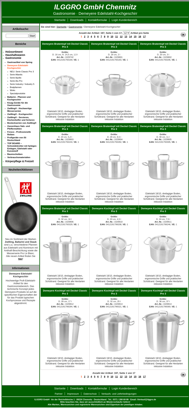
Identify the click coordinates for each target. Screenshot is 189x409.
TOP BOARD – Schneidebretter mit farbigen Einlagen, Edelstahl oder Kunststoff (22, 147)
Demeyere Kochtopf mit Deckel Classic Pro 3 (114, 210)
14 (130, 36)
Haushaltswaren (15, 54)
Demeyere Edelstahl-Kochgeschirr (17, 66)
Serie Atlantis (16, 74)
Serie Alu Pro (16, 81)
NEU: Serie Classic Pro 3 (22, 71)
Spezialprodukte (17, 93)
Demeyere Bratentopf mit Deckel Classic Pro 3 (65, 45)
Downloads (76, 19)
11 (116, 36)
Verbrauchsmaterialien (18, 157)
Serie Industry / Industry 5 (22, 84)
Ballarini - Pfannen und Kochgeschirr (19, 98)
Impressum (73, 393)
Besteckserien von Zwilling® (21, 123)
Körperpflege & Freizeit (19, 161)
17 (144, 36)
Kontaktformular (97, 19)
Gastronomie (75, 26)
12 (121, 36)
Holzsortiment (14, 51)
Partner (59, 393)
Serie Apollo (15, 78)
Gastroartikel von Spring (19, 62)
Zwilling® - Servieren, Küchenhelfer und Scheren (21, 118)
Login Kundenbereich (124, 19)
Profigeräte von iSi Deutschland (16, 138)
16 (139, 36)
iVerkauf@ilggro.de (146, 399)
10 (112, 36)
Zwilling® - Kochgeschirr (20, 114)
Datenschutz (90, 393)
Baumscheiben (15, 154)
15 (135, 36)
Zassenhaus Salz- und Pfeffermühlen (18, 127)
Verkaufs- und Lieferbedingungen (119, 393)
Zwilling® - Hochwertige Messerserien (19, 109)
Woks (12, 90)
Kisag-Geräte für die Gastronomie (17, 104)
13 (126, 36)
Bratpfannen (16, 87)
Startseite (60, 19)
